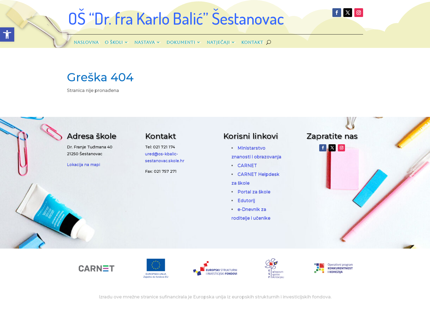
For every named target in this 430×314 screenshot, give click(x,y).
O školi (114, 42)
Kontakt (252, 42)
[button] (7, 34)
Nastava (144, 42)
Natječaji (218, 42)
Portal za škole (253, 191)
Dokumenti (180, 42)
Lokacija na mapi (83, 164)
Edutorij (246, 200)
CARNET (247, 165)
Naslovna (86, 42)
